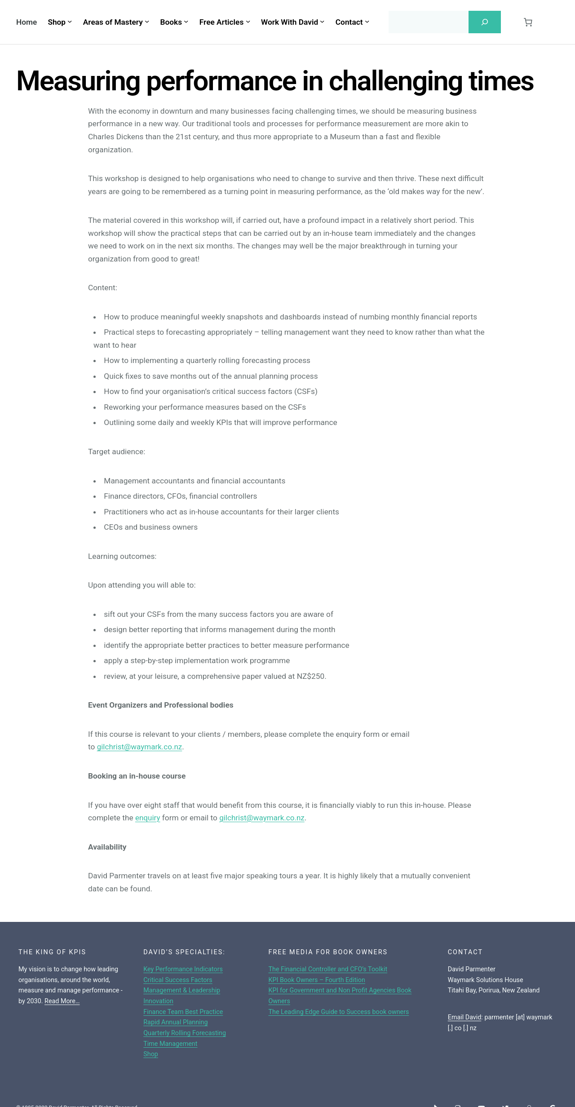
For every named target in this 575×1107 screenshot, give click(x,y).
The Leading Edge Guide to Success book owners (338, 1012)
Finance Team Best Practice (183, 1012)
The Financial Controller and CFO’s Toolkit (327, 969)
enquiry (148, 817)
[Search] (485, 22)
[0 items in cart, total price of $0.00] (528, 22)
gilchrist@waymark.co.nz (140, 746)
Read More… (62, 1001)
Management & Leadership (181, 990)
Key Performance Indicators (183, 969)
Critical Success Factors (177, 980)
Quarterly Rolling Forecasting (184, 1033)
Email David (465, 1017)
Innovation (158, 1001)
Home (26, 22)
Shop (150, 1054)
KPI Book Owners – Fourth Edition (316, 980)
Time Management (170, 1044)
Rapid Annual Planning (175, 1022)
